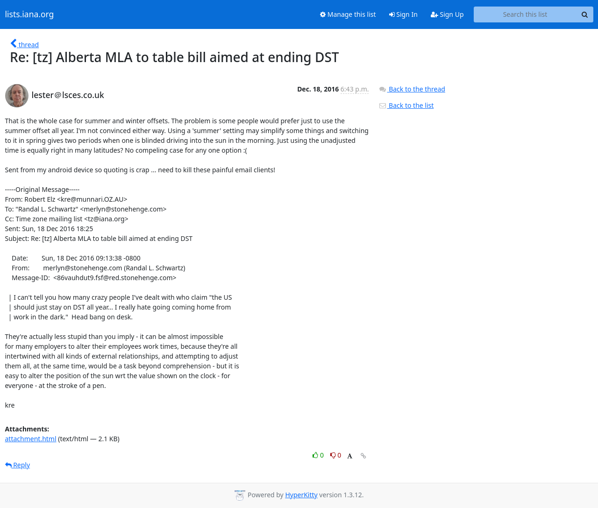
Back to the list (406, 105)
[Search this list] (525, 14)
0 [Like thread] (319, 455)
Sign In (403, 14)
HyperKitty (301, 494)
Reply (17, 464)
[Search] (585, 14)
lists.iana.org (29, 14)
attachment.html (31, 438)
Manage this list (348, 14)
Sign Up (447, 14)
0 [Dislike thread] (336, 455)
